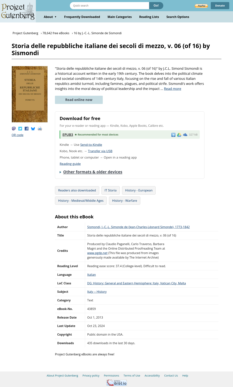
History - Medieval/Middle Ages (81, 200)
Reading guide (70, 164)
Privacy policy (91, 375)
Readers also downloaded (77, 190)
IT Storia (111, 190)
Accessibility (152, 375)
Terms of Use (132, 375)
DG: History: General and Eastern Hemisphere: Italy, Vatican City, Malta (136, 283)
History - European (139, 190)
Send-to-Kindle (91, 144)
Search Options (177, 17)
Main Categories (119, 17)
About (50, 17)
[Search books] (109, 5)
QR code (17, 135)
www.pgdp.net (97, 253)
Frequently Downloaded (82, 17)
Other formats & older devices (92, 172)
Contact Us (171, 375)
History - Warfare (124, 200)
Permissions (111, 375)
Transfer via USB (100, 151)
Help (185, 375)
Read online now (78, 100)
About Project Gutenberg (62, 375)
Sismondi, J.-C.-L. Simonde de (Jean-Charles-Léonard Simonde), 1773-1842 (138, 227)
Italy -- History (97, 292)
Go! (156, 5)
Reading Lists (149, 17)
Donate (220, 5)
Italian (91, 275)
